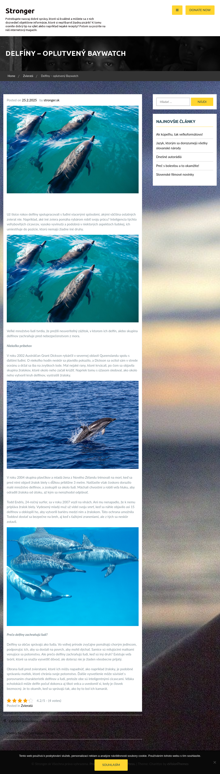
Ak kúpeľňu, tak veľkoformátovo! (179, 134)
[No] (214, 762)
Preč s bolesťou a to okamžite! (177, 166)
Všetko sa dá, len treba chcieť (30, 733)
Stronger (19, 11)
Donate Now (200, 10)
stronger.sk (51, 100)
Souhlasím (111, 765)
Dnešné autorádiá (169, 157)
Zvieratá (27, 706)
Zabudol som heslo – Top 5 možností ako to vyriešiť (49, 721)
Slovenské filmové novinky (175, 174)
